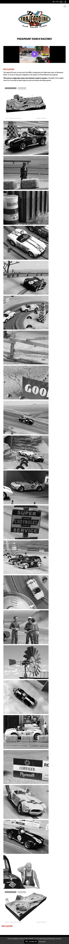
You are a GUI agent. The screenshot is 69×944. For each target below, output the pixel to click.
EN (53, 2)
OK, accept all (31, 941)
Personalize (42, 941)
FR (57, 2)
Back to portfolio (8, 69)
